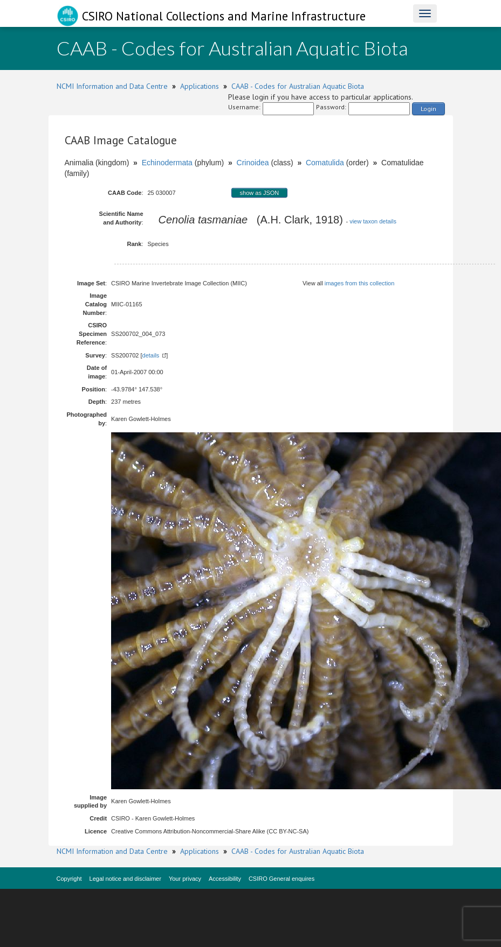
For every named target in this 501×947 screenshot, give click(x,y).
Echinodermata (167, 162)
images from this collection (360, 283)
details (151, 355)
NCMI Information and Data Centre (112, 86)
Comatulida (325, 162)
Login (428, 108)
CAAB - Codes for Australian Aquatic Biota (297, 86)
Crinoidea (253, 162)
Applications (199, 86)
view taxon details (372, 221)
